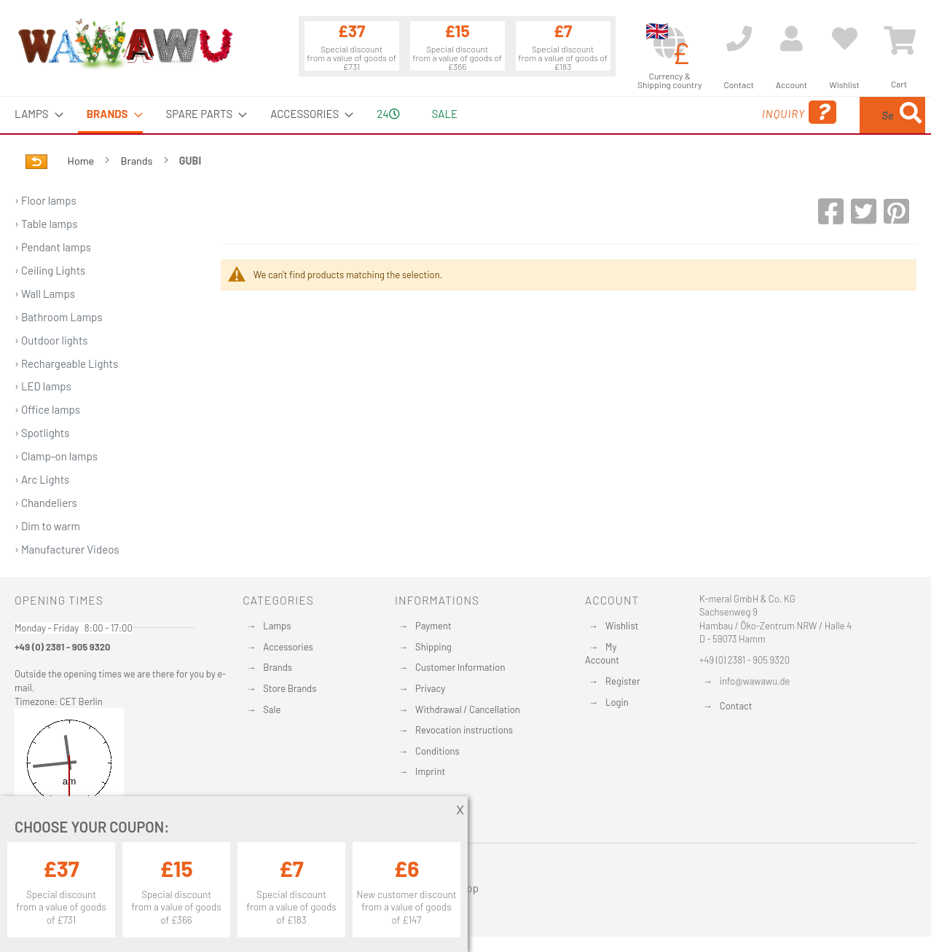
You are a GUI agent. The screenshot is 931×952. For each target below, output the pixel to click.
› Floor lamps (45, 200)
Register (622, 681)
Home (82, 160)
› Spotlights (42, 432)
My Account (602, 653)
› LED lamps (43, 386)
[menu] (465, 115)
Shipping (433, 647)
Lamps (277, 626)
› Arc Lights (42, 479)
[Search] (910, 115)
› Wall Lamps (45, 293)
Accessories (288, 647)
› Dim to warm (47, 525)
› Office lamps (47, 409)
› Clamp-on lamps (56, 456)
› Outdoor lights (51, 340)
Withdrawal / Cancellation (467, 709)
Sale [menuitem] (444, 113)
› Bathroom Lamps (59, 316)
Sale (271, 709)
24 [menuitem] (388, 113)
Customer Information (460, 667)
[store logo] (124, 43)
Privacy (430, 688)
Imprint (430, 771)
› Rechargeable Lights (66, 363)
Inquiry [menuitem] (682, 113)
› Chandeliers (46, 502)
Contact (736, 706)
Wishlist (621, 626)
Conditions (437, 751)
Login (617, 702)
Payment (433, 626)
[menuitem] (34, 114)
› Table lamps (46, 223)
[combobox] (819, 115)
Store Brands (289, 688)
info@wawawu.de (755, 681)
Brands (138, 160)
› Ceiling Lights (50, 270)
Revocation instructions (464, 730)
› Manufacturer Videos (67, 549)
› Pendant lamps (53, 246)
